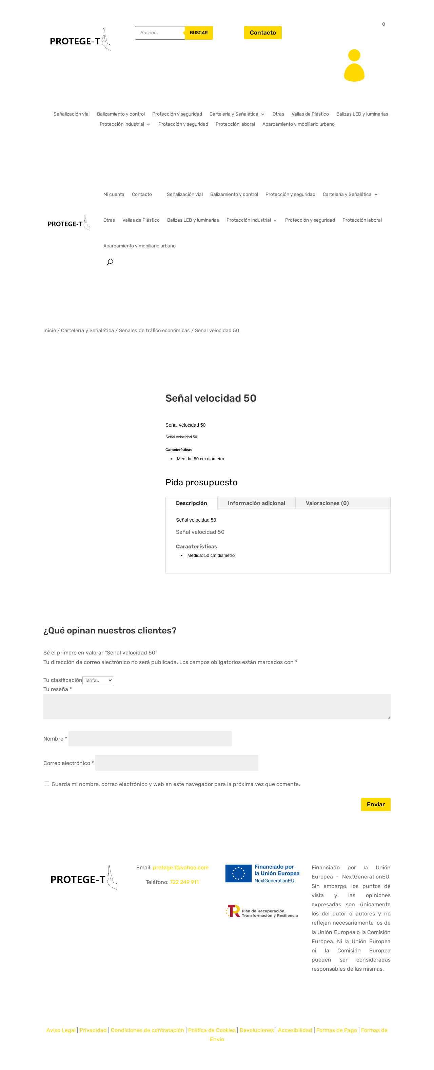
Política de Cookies (212, 1030)
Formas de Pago (336, 1030)
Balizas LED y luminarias (362, 114)
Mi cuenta (113, 194)
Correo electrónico (68, 763)
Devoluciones (257, 1030)
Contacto (263, 32)
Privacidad (93, 1030)
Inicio (49, 330)
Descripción (191, 503)
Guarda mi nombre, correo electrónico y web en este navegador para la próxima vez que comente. (176, 784)
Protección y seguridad (177, 114)
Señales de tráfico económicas (154, 330)
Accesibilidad (295, 1030)
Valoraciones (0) (327, 503)
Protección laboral (235, 124)
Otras (278, 114)
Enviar (376, 804)
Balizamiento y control (121, 114)
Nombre (55, 738)
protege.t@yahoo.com (181, 867)
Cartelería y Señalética (234, 114)
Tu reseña (57, 689)
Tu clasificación (62, 680)
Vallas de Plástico (310, 114)
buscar (199, 32)
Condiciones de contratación (147, 1030)
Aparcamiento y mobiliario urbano (298, 124)
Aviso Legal (61, 1030)
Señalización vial (72, 114)
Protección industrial (122, 124)
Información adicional (256, 503)
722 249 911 (184, 882)
